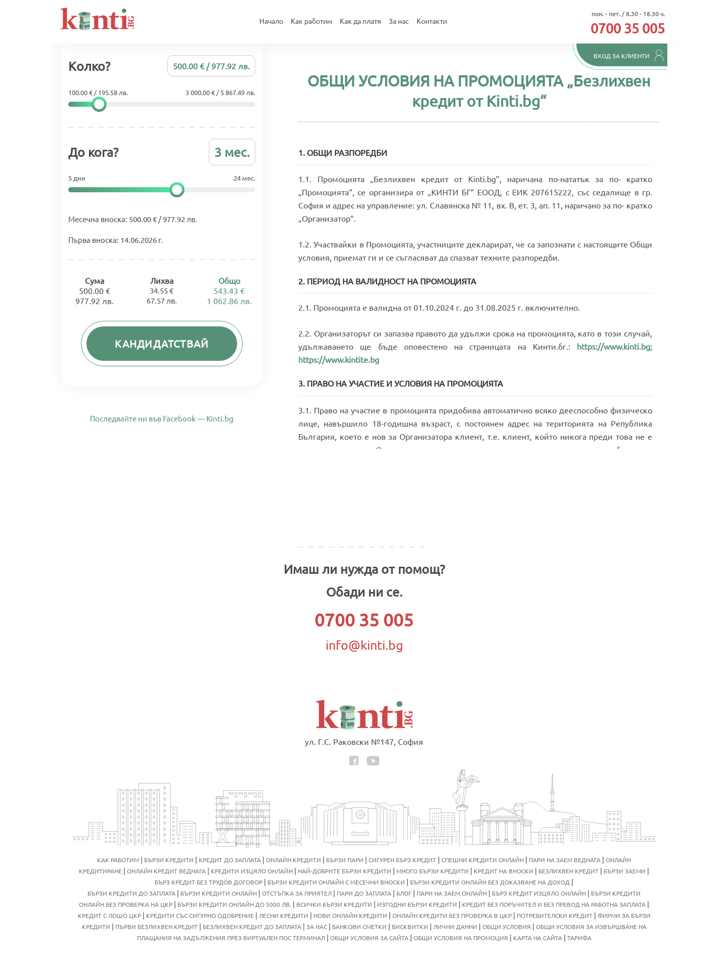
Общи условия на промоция (461, 938)
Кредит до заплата (230, 860)
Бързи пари (344, 860)
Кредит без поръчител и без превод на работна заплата (554, 904)
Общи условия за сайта (369, 938)
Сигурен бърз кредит (402, 860)
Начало (271, 22)
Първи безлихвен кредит (156, 926)
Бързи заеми (625, 871)
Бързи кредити (169, 860)
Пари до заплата (364, 893)
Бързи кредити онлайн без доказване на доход (490, 882)
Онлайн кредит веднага (166, 871)
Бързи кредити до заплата (131, 893)
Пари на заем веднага (565, 860)
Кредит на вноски (503, 871)
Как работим (311, 22)
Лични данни (455, 926)
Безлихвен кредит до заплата (252, 926)
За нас (399, 22)
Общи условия (506, 926)
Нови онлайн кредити (350, 915)
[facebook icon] (354, 759)
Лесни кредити (283, 915)
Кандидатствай (162, 346)
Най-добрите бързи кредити (344, 871)
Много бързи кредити (432, 871)
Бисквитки (410, 926)
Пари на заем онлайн (452, 893)
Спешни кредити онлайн (482, 860)
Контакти (432, 22)
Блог (404, 893)
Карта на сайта (537, 938)
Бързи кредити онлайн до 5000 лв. (234, 904)
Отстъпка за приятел (297, 893)
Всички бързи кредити (334, 904)
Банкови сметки (359, 926)
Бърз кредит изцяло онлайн (539, 893)
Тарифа (579, 938)
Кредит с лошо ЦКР (109, 915)
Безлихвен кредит (568, 871)
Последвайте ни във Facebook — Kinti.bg (162, 433)
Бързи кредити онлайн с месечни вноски (336, 882)
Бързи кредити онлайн (218, 893)
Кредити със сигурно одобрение (200, 915)
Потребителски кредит (555, 915)
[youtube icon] (373, 759)
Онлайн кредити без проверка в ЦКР (452, 915)
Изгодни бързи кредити (417, 904)
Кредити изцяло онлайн (252, 871)
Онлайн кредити (293, 860)
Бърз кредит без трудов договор (208, 882)
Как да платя (360, 22)
